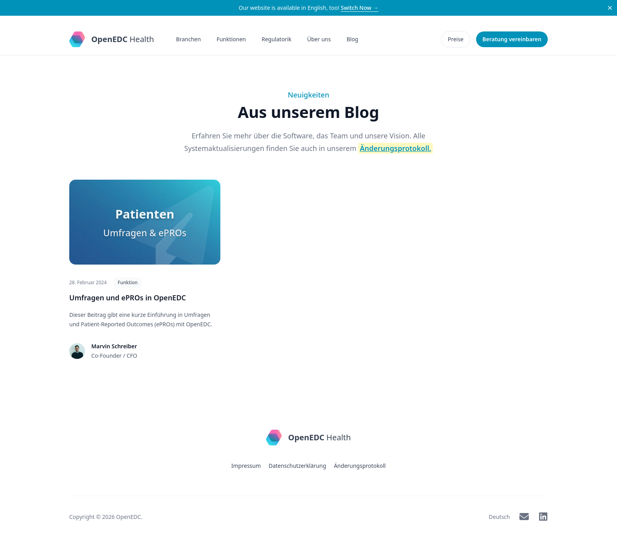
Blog (352, 39)
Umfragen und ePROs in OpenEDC (127, 297)
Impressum (246, 465)
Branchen (188, 39)
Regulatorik (277, 39)
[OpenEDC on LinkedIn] (543, 516)
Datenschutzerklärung (297, 465)
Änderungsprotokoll (360, 465)
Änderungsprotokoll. (395, 148)
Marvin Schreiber (114, 345)
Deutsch (499, 516)
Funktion (128, 282)
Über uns (319, 39)
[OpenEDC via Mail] (524, 516)
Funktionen (231, 39)
